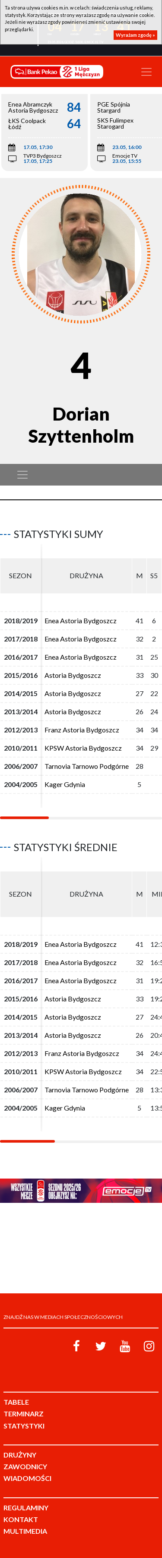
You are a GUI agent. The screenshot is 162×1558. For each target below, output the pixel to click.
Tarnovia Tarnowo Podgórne (86, 766)
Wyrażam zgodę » (135, 35)
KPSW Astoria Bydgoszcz (83, 748)
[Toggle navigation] (146, 72)
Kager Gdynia (64, 784)
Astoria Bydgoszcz (72, 675)
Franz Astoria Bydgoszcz (81, 730)
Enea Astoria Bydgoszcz (80, 620)
